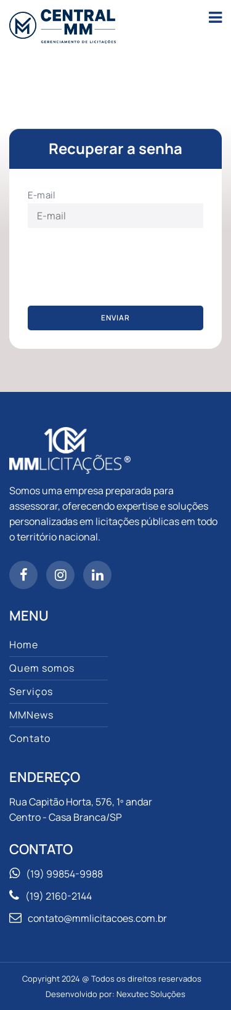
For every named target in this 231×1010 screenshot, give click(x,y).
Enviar (115, 317)
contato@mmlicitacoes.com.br (97, 918)
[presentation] (121, 267)
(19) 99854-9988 (64, 874)
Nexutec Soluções (150, 994)
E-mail (41, 195)
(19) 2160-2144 (58, 896)
